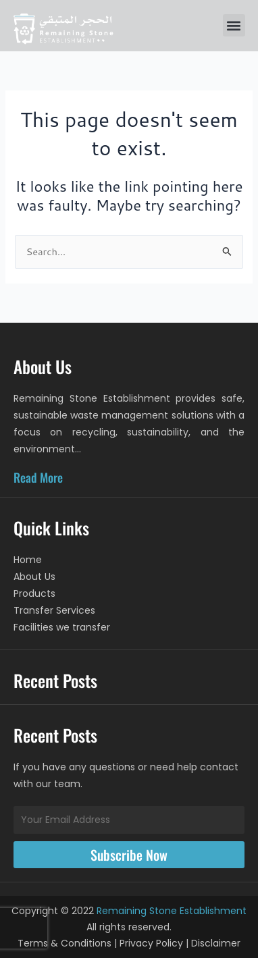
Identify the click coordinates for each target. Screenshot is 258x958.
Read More (38, 477)
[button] (234, 25)
